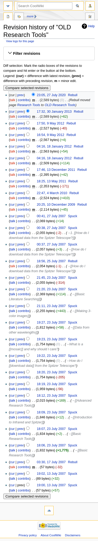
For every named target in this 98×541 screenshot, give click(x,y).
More (30, 16)
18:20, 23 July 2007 (51, 372)
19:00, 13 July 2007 (51, 485)
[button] (49, 53)
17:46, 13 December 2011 (56, 170)
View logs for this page (20, 41)
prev (20, 95)
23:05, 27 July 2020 (51, 95)
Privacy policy (28, 535)
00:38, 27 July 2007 (51, 228)
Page (8, 17)
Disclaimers (72, 535)
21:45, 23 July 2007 (51, 278)
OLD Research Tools (60, 105)
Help (91, 26)
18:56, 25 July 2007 (51, 261)
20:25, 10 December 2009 (56, 204)
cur (12, 111)
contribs (23, 100)
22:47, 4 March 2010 (52, 193)
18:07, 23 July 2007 (51, 429)
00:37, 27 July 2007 (51, 244)
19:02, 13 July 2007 (51, 474)
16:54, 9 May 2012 (50, 135)
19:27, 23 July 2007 (51, 322)
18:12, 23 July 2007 (51, 395)
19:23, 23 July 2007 (51, 339)
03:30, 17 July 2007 (51, 462)
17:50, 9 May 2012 (50, 123)
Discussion (19, 17)
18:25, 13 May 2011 (51, 181)
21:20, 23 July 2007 (51, 289)
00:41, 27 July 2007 (51, 216)
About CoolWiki (51, 535)
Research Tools (28, 105)
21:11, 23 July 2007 (51, 306)
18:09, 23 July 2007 (51, 412)
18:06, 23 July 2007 (51, 445)
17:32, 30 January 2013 (54, 111)
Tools (89, 17)
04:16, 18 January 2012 (54, 146)
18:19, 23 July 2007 (51, 384)
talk (12, 100)
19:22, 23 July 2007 (51, 356)
